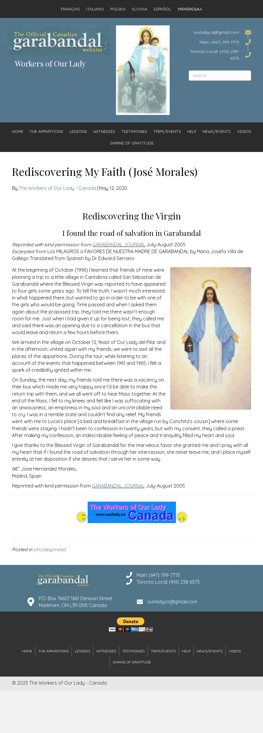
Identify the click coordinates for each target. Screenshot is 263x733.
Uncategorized (49, 549)
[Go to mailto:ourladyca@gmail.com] (220, 32)
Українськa (189, 8)
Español (162, 8)
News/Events (216, 131)
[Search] (220, 75)
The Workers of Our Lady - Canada (57, 188)
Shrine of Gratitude (132, 142)
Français (70, 8)
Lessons (78, 131)
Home (17, 131)
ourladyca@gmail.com (172, 602)
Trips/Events (167, 131)
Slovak (140, 8)
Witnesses (104, 131)
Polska (118, 8)
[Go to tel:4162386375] (220, 55)
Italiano (95, 8)
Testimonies (134, 131)
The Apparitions (46, 131)
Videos (244, 131)
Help (191, 131)
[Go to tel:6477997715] (220, 41)
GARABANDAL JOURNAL (118, 245)
